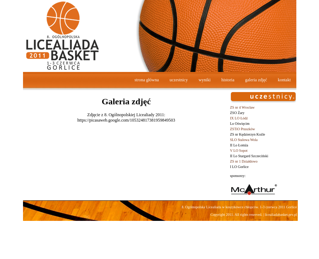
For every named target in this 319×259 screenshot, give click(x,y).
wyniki (204, 79)
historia (228, 79)
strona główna (147, 79)
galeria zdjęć (256, 79)
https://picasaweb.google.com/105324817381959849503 (126, 120)
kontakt (284, 79)
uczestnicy (179, 79)
